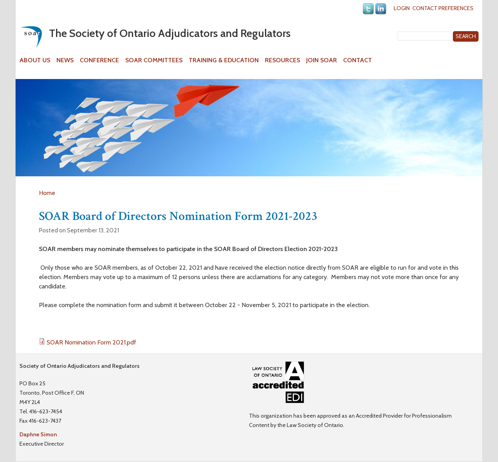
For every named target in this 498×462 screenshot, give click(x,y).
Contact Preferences (442, 8)
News (65, 60)
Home (47, 193)
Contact (357, 60)
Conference (99, 60)
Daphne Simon (38, 434)
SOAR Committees (153, 60)
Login (402, 8)
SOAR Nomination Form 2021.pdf (91, 342)
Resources (282, 60)
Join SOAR (321, 60)
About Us (34, 60)
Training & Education (224, 60)
